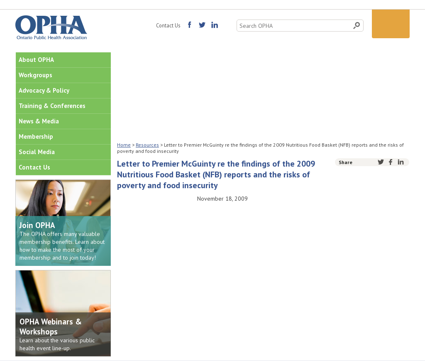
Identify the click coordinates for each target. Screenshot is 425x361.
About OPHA (36, 60)
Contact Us (168, 25)
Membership (36, 136)
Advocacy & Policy (44, 90)
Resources (147, 145)
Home (124, 145)
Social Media (37, 152)
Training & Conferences (52, 106)
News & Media (39, 121)
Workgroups (35, 75)
